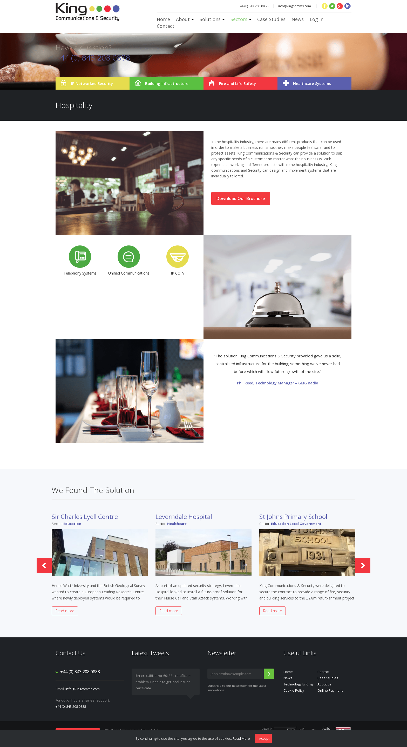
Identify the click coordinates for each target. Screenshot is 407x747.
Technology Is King (298, 684)
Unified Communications (129, 260)
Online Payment (330, 690)
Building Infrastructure (166, 83)
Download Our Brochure (240, 198)
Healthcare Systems (312, 83)
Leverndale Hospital (183, 516)
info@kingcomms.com (294, 6)
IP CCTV (177, 260)
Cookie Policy (293, 690)
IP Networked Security (92, 83)
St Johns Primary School (293, 516)
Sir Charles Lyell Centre (85, 516)
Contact (165, 26)
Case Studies (271, 19)
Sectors (240, 19)
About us (324, 684)
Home (163, 19)
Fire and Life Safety (237, 83)
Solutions (212, 19)
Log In (316, 19)
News (297, 19)
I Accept (263, 738)
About (185, 19)
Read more (65, 610)
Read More (241, 738)
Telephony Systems (80, 260)
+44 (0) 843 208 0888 (71, 706)
